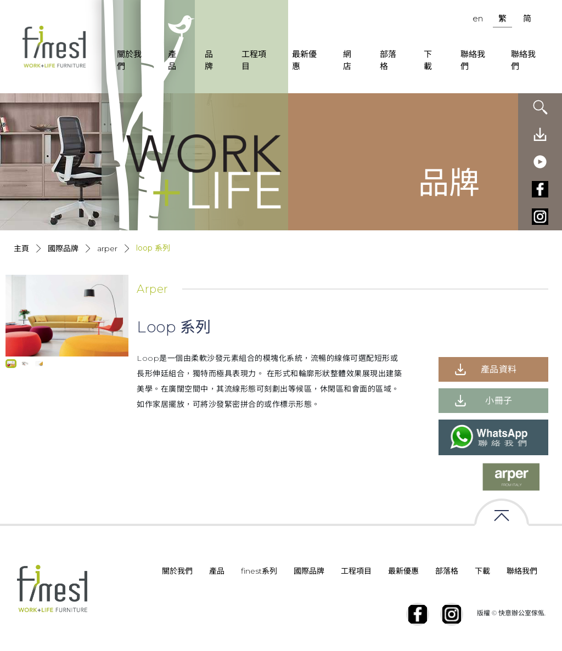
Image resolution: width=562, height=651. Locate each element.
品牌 (209, 60)
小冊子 (499, 400)
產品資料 (499, 369)
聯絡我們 (472, 60)
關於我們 (129, 60)
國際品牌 (63, 248)
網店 (347, 60)
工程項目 (253, 60)
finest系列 (259, 571)
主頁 (21, 248)
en (478, 18)
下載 (428, 60)
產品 (172, 60)
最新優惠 (304, 60)
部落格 (388, 60)
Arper (107, 248)
